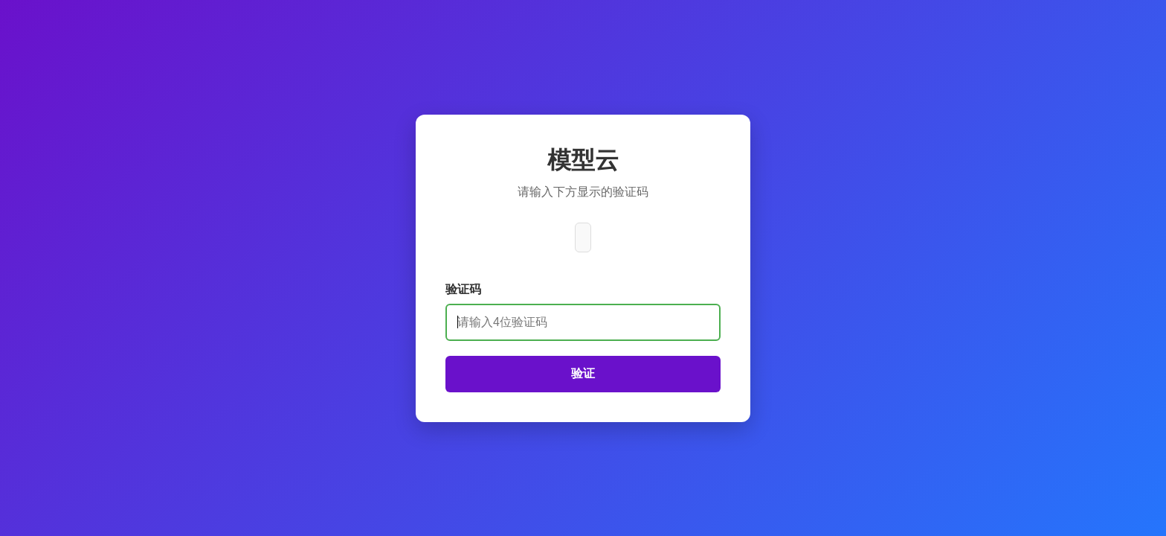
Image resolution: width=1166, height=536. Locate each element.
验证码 (463, 289)
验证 (583, 373)
